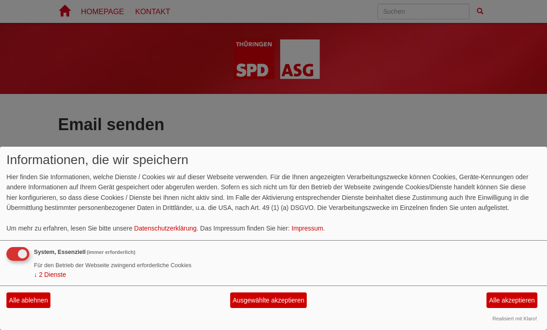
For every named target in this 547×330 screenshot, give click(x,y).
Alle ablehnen (28, 300)
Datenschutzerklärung (165, 228)
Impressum (307, 228)
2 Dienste (50, 274)
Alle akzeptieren (512, 300)
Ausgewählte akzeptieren (268, 300)
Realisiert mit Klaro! (514, 318)
